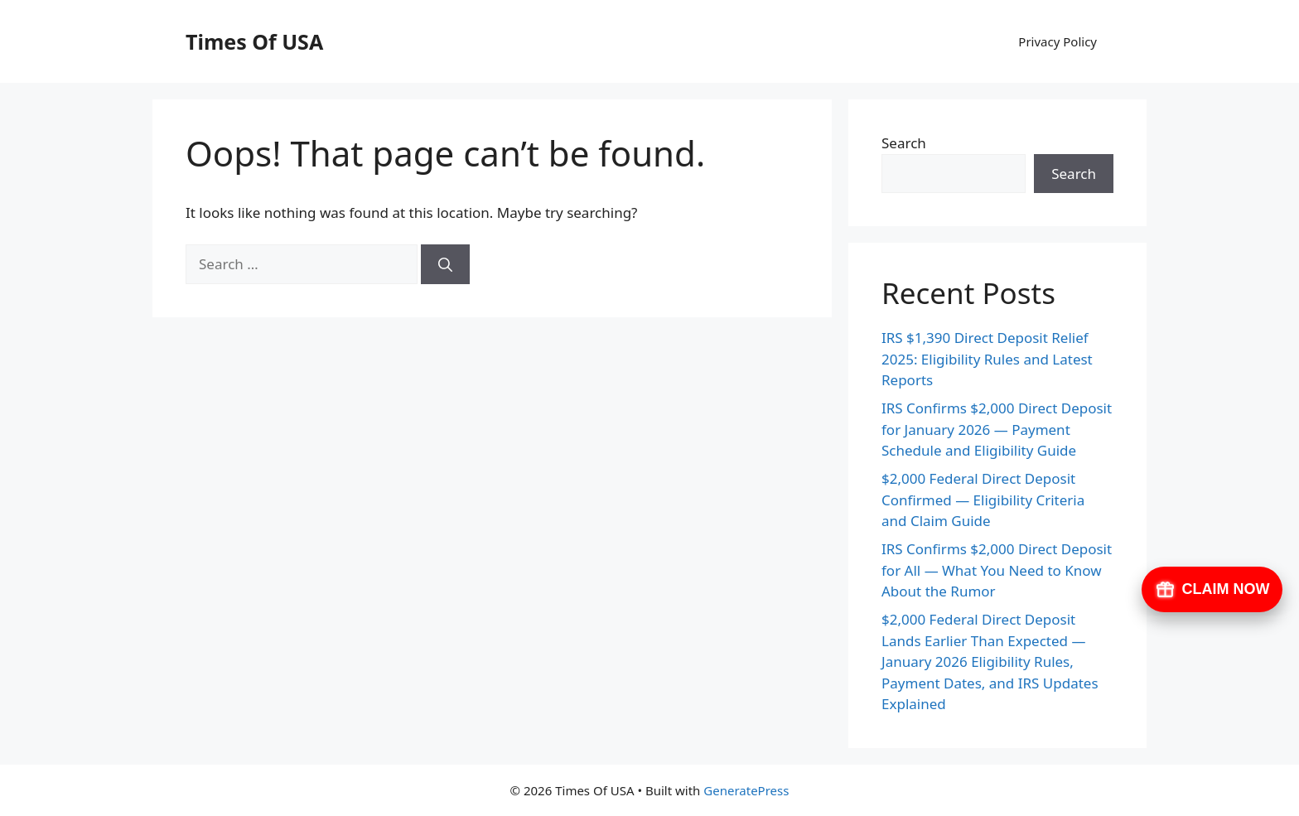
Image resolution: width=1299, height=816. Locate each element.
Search (903, 142)
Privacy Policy (1057, 41)
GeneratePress (746, 790)
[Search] (445, 264)
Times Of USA (254, 41)
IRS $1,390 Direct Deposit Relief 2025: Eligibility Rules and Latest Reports (987, 358)
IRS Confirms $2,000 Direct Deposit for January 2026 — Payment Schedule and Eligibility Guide (996, 429)
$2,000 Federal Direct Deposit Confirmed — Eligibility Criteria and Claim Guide (982, 499)
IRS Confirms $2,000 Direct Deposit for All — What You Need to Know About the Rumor (996, 570)
